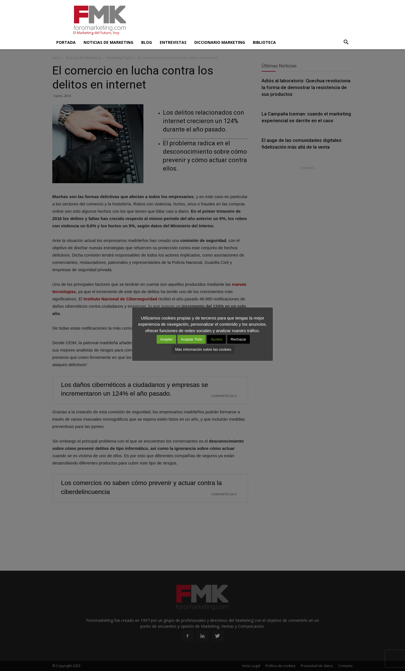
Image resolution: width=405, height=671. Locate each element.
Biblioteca (264, 42)
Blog (146, 42)
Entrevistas (173, 42)
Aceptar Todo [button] (191, 339)
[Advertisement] (250, 20)
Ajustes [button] (216, 339)
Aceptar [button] (166, 339)
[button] (346, 42)
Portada (66, 42)
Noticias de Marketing (108, 42)
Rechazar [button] (238, 339)
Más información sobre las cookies (203, 349)
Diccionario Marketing (219, 42)
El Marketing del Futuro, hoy (96, 32)
